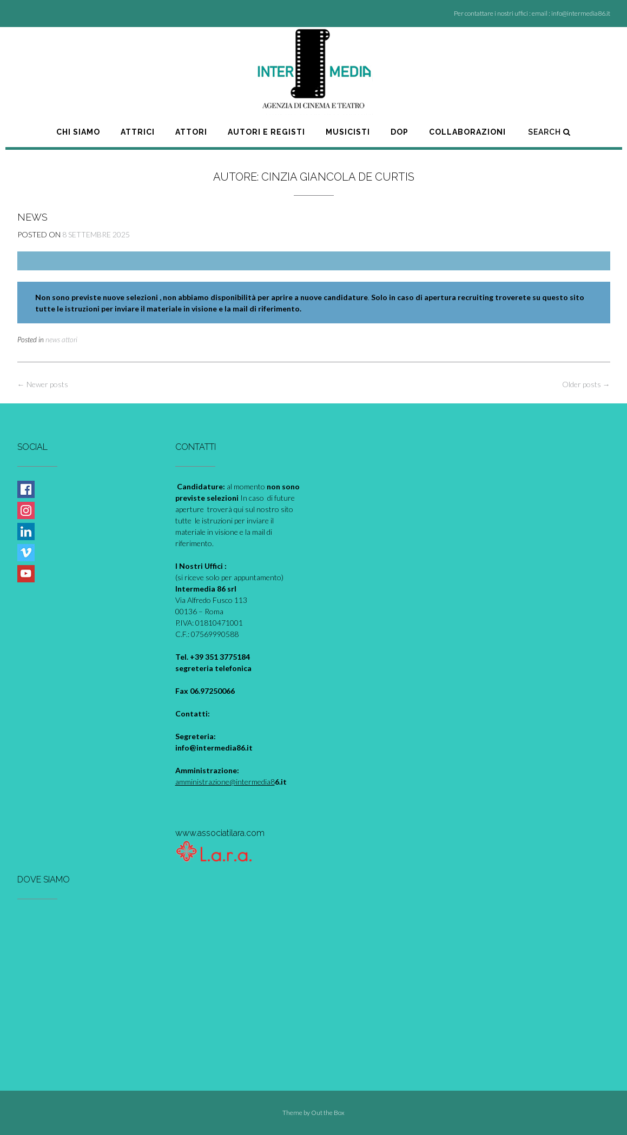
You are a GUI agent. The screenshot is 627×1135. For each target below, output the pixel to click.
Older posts (586, 384)
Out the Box (328, 1113)
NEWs (32, 217)
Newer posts (42, 384)
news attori (61, 339)
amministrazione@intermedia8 (225, 781)
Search (549, 132)
